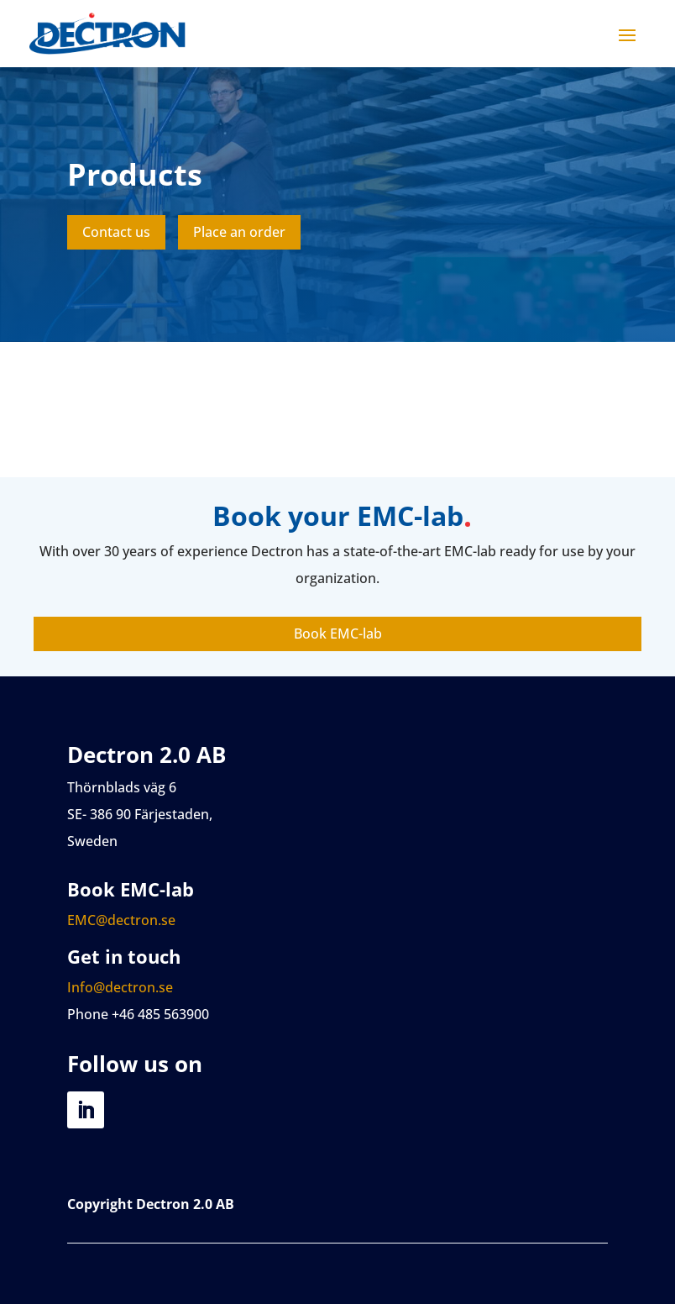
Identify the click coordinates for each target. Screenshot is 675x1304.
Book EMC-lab (338, 633)
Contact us (116, 232)
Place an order (239, 232)
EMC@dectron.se (121, 920)
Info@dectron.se (120, 987)
